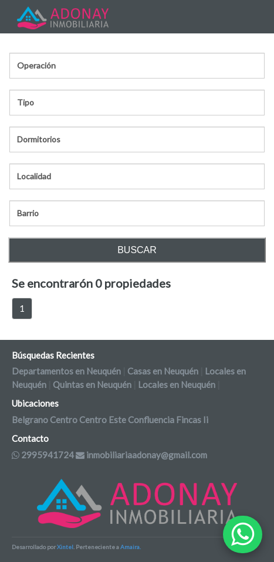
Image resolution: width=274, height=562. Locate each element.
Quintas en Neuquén (92, 384)
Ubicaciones (35, 403)
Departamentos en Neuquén (66, 371)
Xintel (65, 546)
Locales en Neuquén (176, 384)
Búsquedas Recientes (53, 355)
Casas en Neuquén (162, 371)
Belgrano (30, 419)
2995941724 (43, 454)
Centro (63, 419)
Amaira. (130, 546)
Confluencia (151, 419)
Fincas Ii (192, 419)
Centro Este (102, 419)
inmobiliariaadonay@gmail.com (141, 454)
